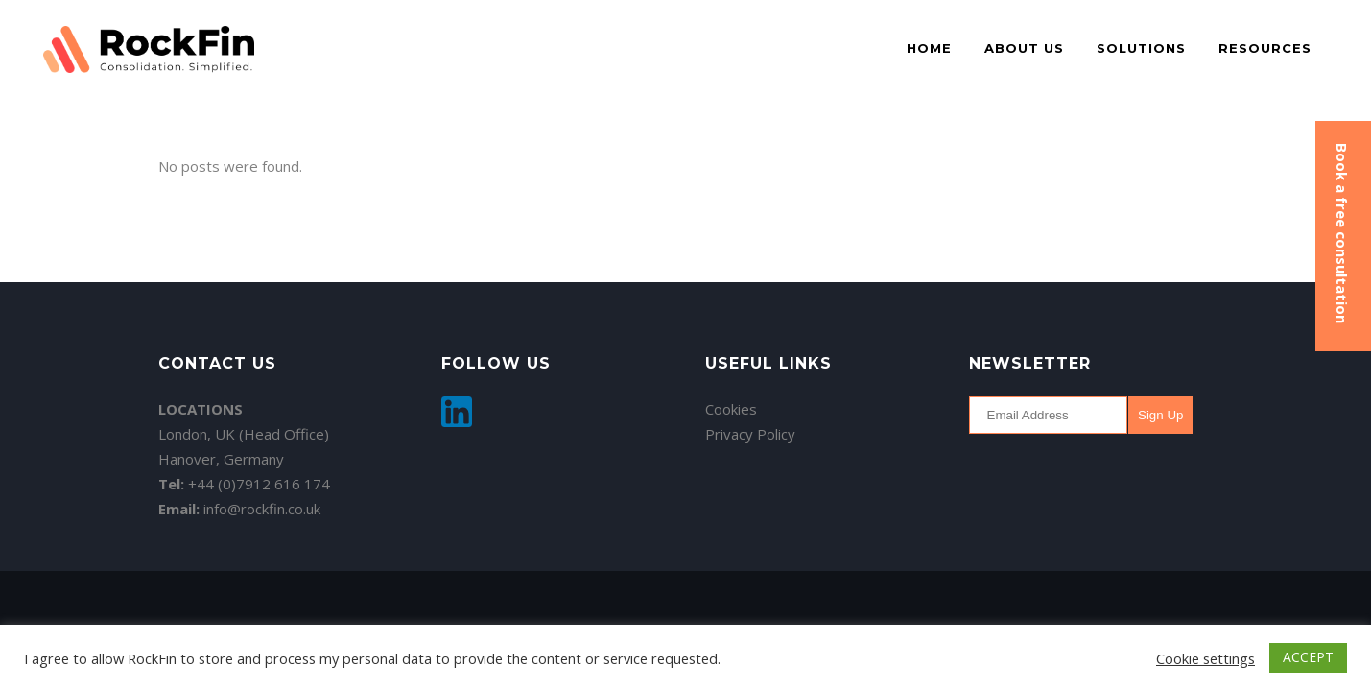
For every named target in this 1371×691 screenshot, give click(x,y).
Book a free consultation (1342, 233)
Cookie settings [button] (1205, 658)
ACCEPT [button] (1308, 657)
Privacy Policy (750, 433)
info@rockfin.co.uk (261, 508)
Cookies (731, 408)
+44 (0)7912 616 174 (259, 483)
